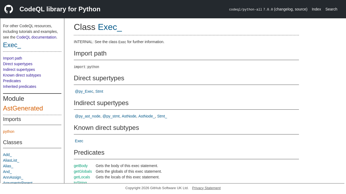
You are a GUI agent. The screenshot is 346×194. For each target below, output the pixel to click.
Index (316, 9)
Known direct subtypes (22, 75)
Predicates (12, 81)
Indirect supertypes (19, 69)
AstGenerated (23, 108)
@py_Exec (84, 91)
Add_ (7, 155)
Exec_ (12, 44)
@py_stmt (110, 116)
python (8, 131)
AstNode (129, 116)
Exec (79, 141)
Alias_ (8, 166)
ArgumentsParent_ (19, 183)
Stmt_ (162, 116)
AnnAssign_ (13, 177)
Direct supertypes (17, 64)
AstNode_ (146, 116)
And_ (7, 171)
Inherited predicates (19, 86)
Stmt (99, 91)
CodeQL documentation (36, 37)
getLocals (82, 177)
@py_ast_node (87, 116)
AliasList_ (11, 160)
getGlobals (83, 171)
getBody (81, 166)
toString (80, 183)
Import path (12, 58)
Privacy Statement (206, 188)
